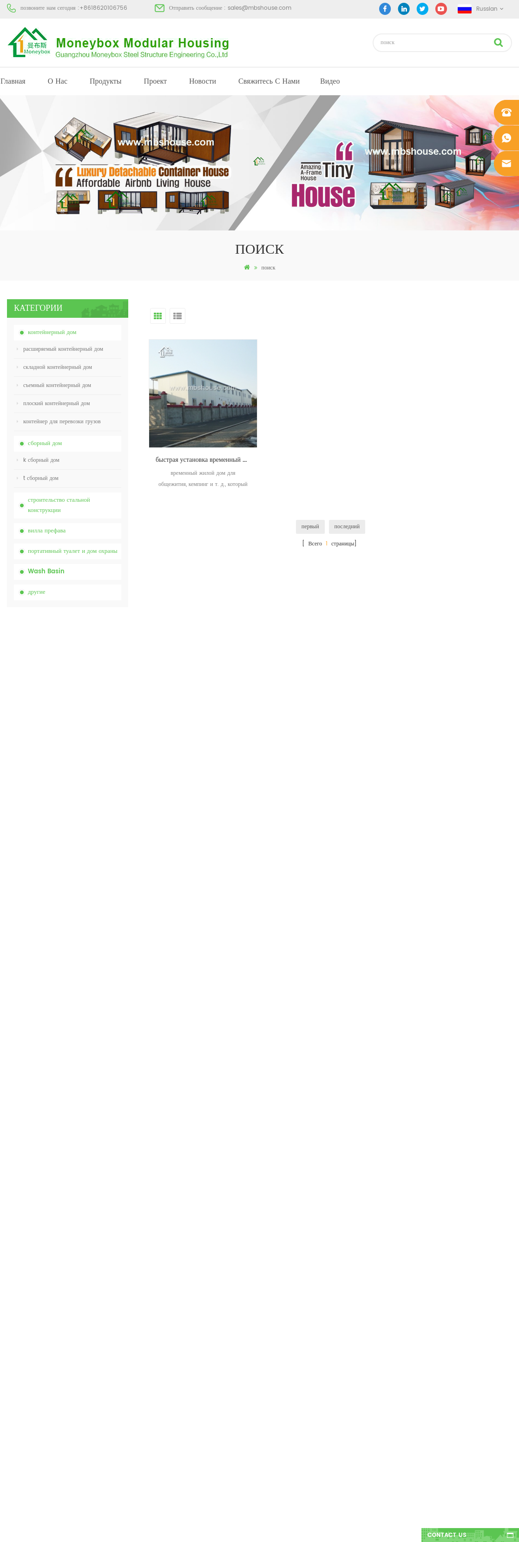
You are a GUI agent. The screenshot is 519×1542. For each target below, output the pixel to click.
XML (12, 1366)
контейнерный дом (52, 332)
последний (347, 526)
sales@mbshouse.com (259, 8)
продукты (106, 81)
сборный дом (45, 443)
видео (330, 81)
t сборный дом (38, 478)
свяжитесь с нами (269, 81)
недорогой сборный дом (284, 1316)
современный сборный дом (287, 1283)
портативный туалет (279, 1266)
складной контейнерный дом (54, 367)
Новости (202, 81)
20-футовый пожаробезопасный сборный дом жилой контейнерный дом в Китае (88, 809)
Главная (13, 81)
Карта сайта (21, 1349)
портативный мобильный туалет (293, 1333)
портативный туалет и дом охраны (73, 551)
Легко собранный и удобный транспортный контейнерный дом (88, 859)
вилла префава (47, 531)
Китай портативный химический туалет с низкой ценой (88, 660)
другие (37, 592)
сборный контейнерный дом (288, 1299)
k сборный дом (38, 460)
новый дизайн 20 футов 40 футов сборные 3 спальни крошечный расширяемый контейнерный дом (87, 908)
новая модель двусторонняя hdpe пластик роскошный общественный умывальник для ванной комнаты (87, 958)
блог (12, 1333)
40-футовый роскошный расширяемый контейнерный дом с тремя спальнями (88, 1008)
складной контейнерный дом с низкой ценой (88, 758)
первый (310, 526)
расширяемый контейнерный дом (60, 349)
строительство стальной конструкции (59, 505)
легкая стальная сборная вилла (292, 1366)
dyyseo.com (403, 1526)
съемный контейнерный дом (54, 385)
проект (155, 81)
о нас (57, 81)
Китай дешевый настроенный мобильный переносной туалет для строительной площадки (89, 710)
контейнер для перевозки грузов (59, 421)
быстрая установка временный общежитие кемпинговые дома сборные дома (206, 459)
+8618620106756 (103, 8)
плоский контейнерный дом (53, 403)
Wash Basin (46, 572)
